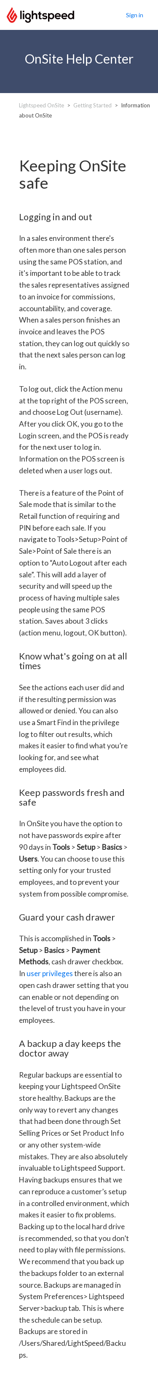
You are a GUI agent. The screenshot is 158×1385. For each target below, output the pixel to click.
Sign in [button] (134, 15)
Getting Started (92, 105)
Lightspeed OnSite (41, 105)
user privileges (50, 973)
